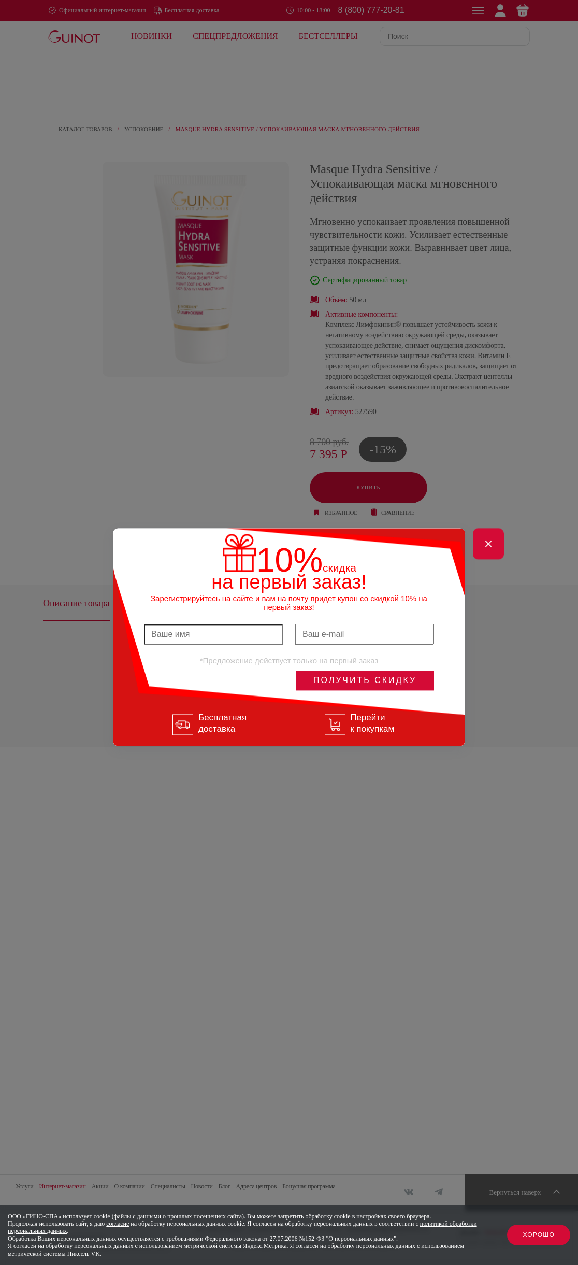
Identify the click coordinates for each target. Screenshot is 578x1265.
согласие (117, 1223)
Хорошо (539, 1235)
